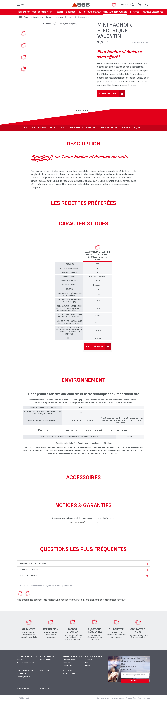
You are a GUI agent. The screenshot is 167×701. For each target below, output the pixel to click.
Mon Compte (23, 689)
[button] (127, 4)
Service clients (103, 698)
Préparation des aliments (115, 12)
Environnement (75, 128)
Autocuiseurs (47, 656)
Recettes (134, 12)
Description (29, 128)
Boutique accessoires (153, 12)
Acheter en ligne (107, 93)
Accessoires (92, 128)
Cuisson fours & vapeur (90, 12)
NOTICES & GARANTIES (110, 128)
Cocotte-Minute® (46, 12)
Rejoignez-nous (144, 698)
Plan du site (46, 689)
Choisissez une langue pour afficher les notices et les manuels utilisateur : (83, 518)
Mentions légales (117, 698)
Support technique (29, 569)
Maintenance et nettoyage (33, 563)
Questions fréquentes (133, 128)
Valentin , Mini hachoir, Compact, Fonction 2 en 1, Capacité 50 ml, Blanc (97, 256)
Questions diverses (29, 575)
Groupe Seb (131, 698)
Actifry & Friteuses (27, 12)
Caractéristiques (57, 128)
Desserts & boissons (67, 12)
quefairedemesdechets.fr (112, 599)
